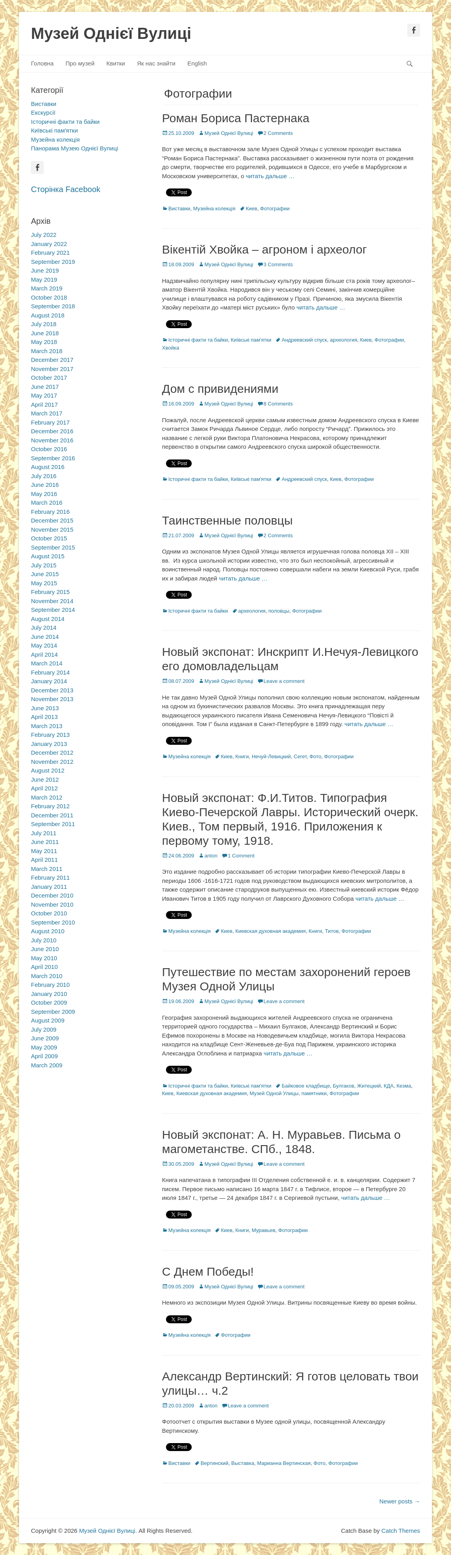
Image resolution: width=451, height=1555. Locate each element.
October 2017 (49, 377)
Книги (242, 756)
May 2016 (44, 493)
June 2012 (45, 779)
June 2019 (45, 270)
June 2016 (45, 484)
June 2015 (45, 574)
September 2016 (53, 458)
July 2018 (43, 324)
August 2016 (47, 466)
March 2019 (46, 288)
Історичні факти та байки (198, 340)
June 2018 (45, 333)
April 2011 (44, 859)
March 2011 (46, 868)
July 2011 (43, 833)
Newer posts (399, 1501)
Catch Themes (401, 1530)
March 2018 (46, 351)
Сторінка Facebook (65, 189)
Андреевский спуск (304, 340)
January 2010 (49, 993)
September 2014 (53, 609)
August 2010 (47, 931)
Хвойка (170, 348)
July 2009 (43, 1029)
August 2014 (47, 618)
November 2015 (52, 529)
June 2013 (45, 708)
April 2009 (44, 1056)
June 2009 (45, 1038)
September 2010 (53, 922)
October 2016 (49, 449)
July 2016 (43, 476)
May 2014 (44, 645)
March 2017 (46, 413)
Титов (332, 931)
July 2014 (43, 627)
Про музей (80, 63)
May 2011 (44, 851)
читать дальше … (270, 176)
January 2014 (49, 681)
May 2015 (44, 583)
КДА (388, 1086)
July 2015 (43, 565)
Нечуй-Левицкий (271, 756)
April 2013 (44, 716)
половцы (278, 611)
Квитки (115, 63)
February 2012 (50, 806)
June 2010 (45, 949)
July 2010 (43, 940)
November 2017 (52, 368)
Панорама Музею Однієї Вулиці (74, 148)
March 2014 (46, 663)
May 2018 (44, 341)
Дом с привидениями (220, 388)
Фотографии (274, 208)
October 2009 (49, 1002)
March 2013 (46, 726)
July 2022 (43, 234)
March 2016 (46, 502)
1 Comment (241, 856)
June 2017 (45, 386)
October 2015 (49, 538)
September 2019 (53, 261)
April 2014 (44, 654)
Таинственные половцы (227, 520)
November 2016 (52, 440)
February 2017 (50, 422)
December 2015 (52, 520)
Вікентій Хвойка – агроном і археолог (264, 249)
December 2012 (52, 752)
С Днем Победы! (208, 1271)
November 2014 (52, 601)
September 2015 (53, 547)
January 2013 (49, 743)
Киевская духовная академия (270, 931)
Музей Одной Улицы (274, 1093)
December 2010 (52, 895)
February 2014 (50, 672)
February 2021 (50, 252)
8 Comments (278, 404)
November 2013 (52, 699)
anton (211, 856)
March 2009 (46, 1065)
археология (343, 340)
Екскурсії (43, 112)
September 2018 (53, 306)
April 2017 (44, 404)
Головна (42, 63)
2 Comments (278, 133)
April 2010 (44, 966)
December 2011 (52, 815)
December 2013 (52, 690)
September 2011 (53, 824)
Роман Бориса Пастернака (235, 118)
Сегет (300, 756)
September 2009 (53, 1011)
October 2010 (49, 913)
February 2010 (50, 984)
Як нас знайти (156, 63)
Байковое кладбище (305, 1086)
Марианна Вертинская (283, 1463)
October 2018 (49, 297)
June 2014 (45, 636)
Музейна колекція (214, 208)
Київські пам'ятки (251, 340)
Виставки (179, 208)
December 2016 (52, 431)
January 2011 (49, 886)
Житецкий (369, 1086)
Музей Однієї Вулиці (111, 33)
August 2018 (47, 315)
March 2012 (46, 797)
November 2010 (52, 904)
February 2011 (50, 877)
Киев (251, 208)
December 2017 (52, 359)
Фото (315, 756)
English (197, 63)
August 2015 (47, 556)
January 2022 (49, 243)
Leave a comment (284, 681)
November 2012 (52, 761)
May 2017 (44, 395)
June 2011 (45, 841)
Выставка (242, 1463)
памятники (314, 1093)
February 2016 (50, 511)
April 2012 (44, 788)
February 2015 (50, 591)
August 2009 (47, 1020)
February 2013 (50, 734)
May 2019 (44, 279)
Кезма (404, 1086)
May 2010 (44, 958)
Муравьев (264, 1230)
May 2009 (44, 1047)
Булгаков (343, 1086)
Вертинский (214, 1463)
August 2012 (47, 770)
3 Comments (278, 264)
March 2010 (46, 976)
